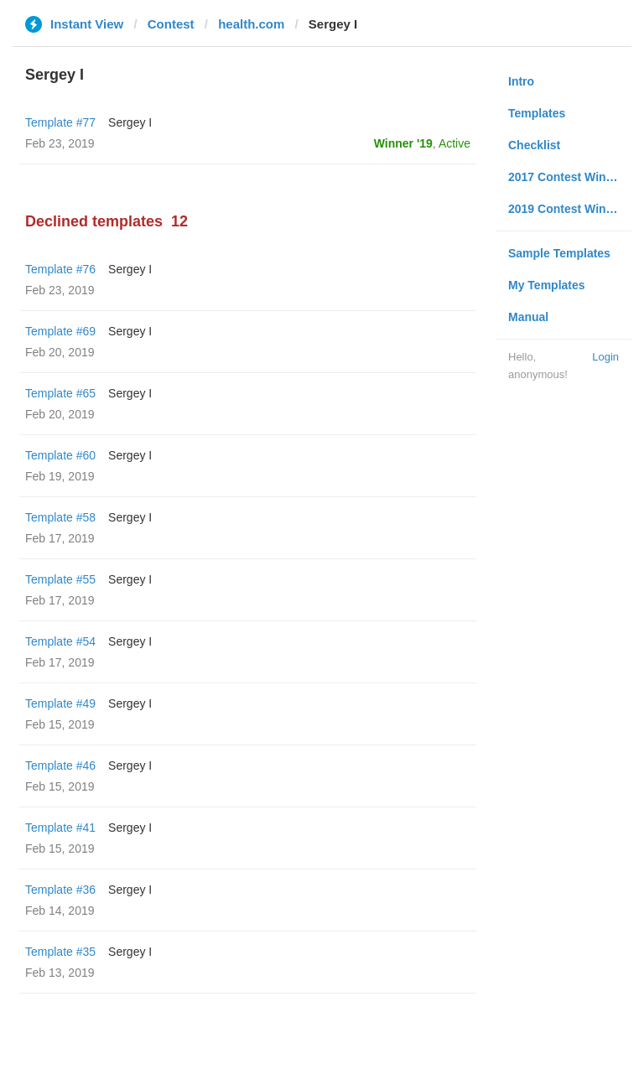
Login (605, 356)
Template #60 (60, 455)
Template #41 (60, 827)
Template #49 (60, 703)
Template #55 (60, 579)
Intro (521, 81)
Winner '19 (403, 143)
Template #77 (60, 122)
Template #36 (60, 889)
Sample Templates (559, 253)
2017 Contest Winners (569, 177)
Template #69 (60, 331)
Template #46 (60, 765)
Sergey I (130, 122)
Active (454, 143)
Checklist (534, 145)
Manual (528, 317)
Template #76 (60, 269)
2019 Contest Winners (569, 208)
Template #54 (60, 641)
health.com (251, 24)
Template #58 (60, 517)
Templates (536, 113)
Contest (171, 24)
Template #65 (60, 393)
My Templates (546, 285)
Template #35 (60, 951)
